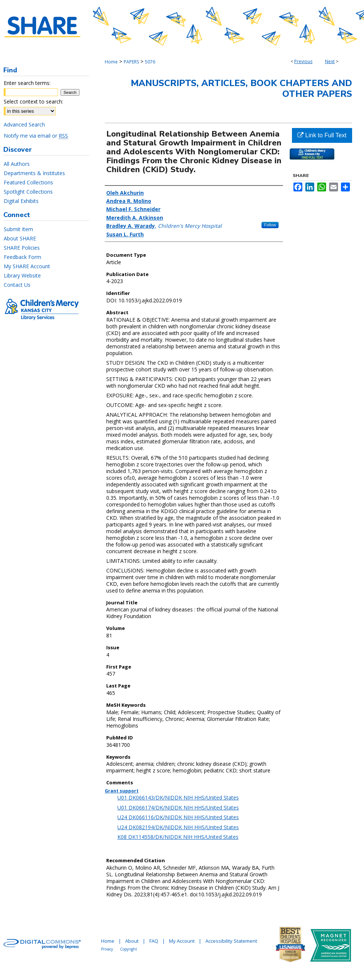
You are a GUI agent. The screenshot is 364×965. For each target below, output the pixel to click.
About (132, 941)
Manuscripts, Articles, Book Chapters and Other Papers (241, 88)
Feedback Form (22, 256)
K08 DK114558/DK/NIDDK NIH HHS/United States (177, 836)
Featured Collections (28, 182)
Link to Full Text (322, 135)
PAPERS (131, 62)
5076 (150, 62)
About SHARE (20, 238)
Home (111, 62)
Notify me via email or (36, 135)
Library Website (22, 275)
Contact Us (17, 284)
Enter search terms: (27, 82)
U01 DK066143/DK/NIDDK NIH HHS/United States (178, 797)
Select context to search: (33, 101)
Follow (270, 225)
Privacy (107, 949)
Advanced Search (24, 124)
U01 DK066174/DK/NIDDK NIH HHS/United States (178, 807)
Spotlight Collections (28, 191)
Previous (303, 61)
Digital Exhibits (21, 200)
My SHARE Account (27, 266)
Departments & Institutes (34, 173)
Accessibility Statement (231, 941)
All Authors (17, 163)
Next (330, 61)
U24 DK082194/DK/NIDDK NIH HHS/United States (178, 827)
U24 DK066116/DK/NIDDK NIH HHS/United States (178, 817)
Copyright (128, 949)
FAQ (153, 941)
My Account (182, 941)
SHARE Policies (22, 247)
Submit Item (18, 229)
